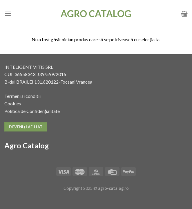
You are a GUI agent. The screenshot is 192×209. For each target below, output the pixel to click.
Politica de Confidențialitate (32, 111)
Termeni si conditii (22, 96)
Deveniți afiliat (25, 127)
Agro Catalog (96, 13)
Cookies (12, 103)
